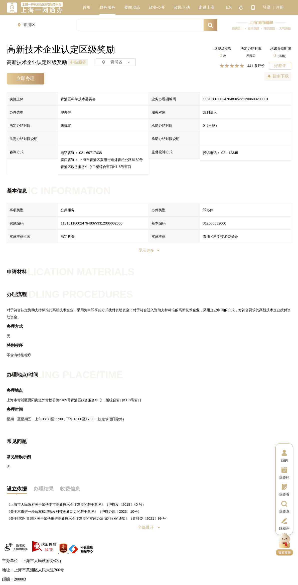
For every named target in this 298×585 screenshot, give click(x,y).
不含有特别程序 (19, 355)
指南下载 (281, 76)
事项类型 (17, 210)
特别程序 (15, 345)
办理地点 (15, 390)
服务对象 (159, 112)
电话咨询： (69, 153)
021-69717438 (90, 153)
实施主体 (17, 99)
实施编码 (17, 223)
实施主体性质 (20, 236)
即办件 (66, 112)
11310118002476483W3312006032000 (91, 223)
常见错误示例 (19, 457)
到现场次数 (223, 48)
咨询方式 (17, 152)
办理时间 (15, 409)
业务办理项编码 (164, 99)
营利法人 (210, 112)
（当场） (280, 56)
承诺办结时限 (280, 48)
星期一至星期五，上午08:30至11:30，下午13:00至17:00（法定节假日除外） (66, 419)
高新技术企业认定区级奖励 (37, 62)
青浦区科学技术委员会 (78, 99)
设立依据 (17, 489)
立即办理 (26, 78)
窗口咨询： (69, 160)
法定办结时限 (250, 48)
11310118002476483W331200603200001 (235, 99)
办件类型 (17, 112)
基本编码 (159, 223)
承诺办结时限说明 (166, 139)
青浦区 (115, 62)
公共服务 (68, 210)
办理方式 (15, 326)
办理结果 (44, 489)
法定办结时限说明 (24, 139)
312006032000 (214, 223)
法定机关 (68, 236)
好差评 (280, 66)
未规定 (250, 55)
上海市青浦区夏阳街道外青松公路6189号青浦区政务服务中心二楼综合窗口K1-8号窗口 (74, 400)
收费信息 (70, 489)
